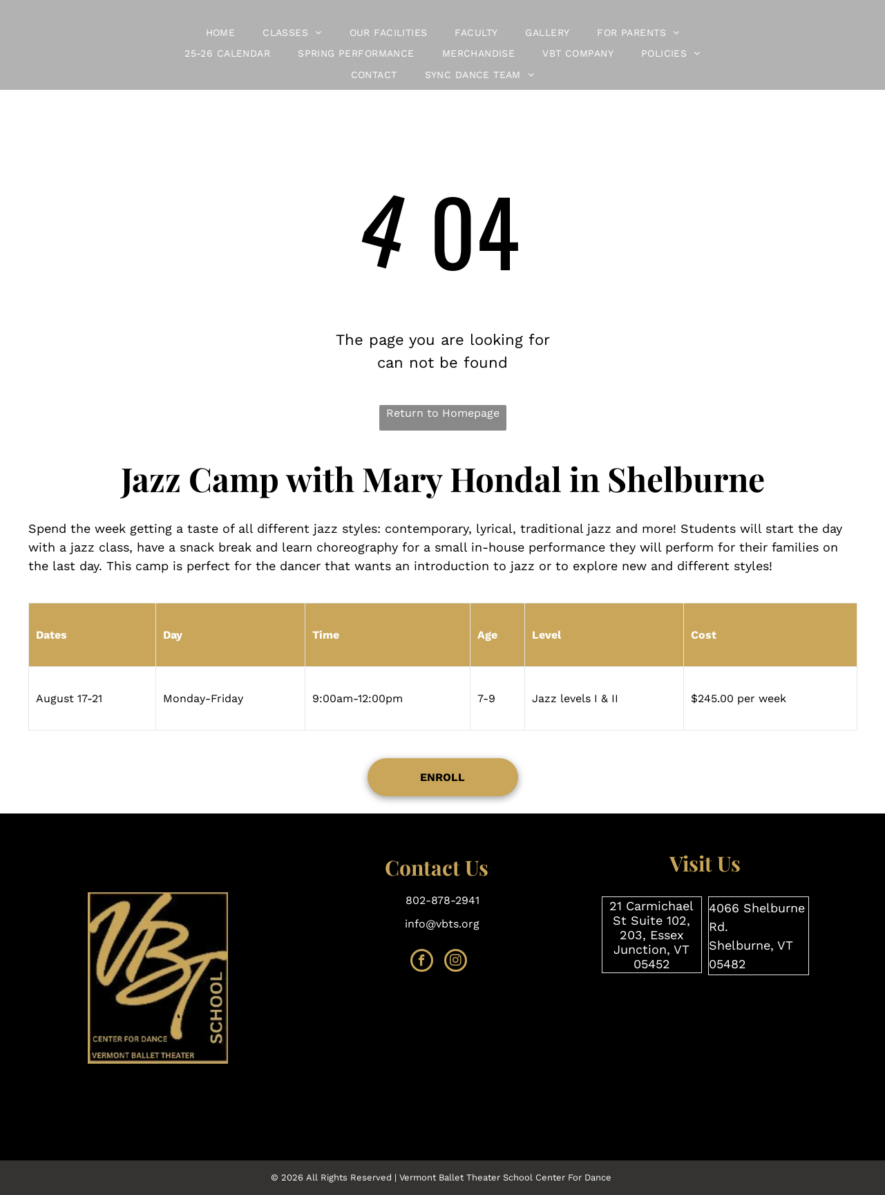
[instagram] (455, 962)
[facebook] (421, 962)
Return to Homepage (442, 413)
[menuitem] (220, 33)
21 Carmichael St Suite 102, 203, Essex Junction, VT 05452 (651, 934)
